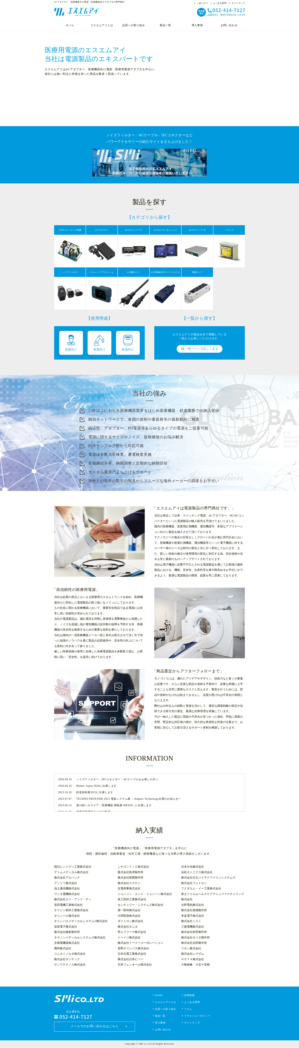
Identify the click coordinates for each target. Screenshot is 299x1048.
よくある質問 (220, 3)
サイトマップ (238, 3)
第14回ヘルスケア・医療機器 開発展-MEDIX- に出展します (114, 805)
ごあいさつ (202, 3)
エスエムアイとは (102, 25)
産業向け (99, 349)
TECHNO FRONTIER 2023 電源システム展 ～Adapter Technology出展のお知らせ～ (128, 798)
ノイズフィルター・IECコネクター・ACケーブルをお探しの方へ (117, 779)
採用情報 (189, 995)
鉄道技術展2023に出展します (94, 792)
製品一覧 (165, 25)
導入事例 (197, 25)
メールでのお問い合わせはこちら (95, 1026)
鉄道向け (128, 349)
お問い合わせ (229, 25)
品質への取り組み (133, 25)
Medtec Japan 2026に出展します (96, 785)
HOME (159, 995)
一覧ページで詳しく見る (201, 348)
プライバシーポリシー (197, 1015)
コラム (188, 1009)
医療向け (71, 349)
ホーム (70, 25)
